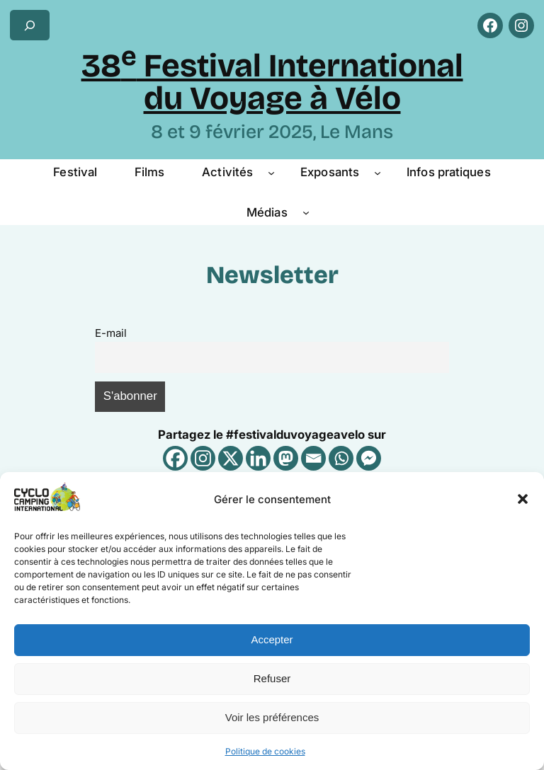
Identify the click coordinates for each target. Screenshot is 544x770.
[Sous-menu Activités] (271, 172)
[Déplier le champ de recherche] (30, 25)
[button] (523, 499)
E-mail (111, 333)
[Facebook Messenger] (368, 458)
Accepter (272, 639)
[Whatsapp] (341, 458)
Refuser (272, 678)
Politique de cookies (265, 751)
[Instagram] (203, 458)
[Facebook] (175, 458)
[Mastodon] (285, 458)
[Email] (313, 458)
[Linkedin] (258, 458)
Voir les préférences (272, 717)
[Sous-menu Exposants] (377, 172)
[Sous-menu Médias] (306, 212)
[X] (230, 458)
